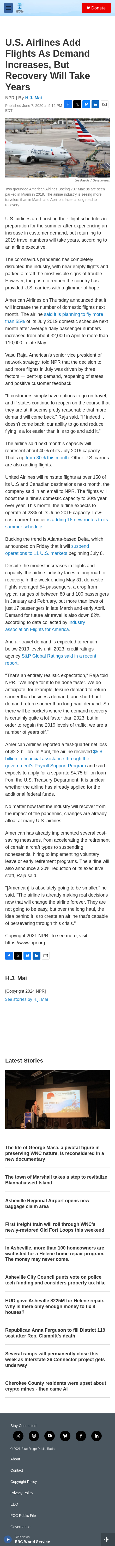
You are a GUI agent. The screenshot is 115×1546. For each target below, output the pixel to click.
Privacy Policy (21, 1493)
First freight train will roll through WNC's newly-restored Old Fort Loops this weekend (54, 1227)
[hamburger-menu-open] (8, 8)
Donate (98, 8)
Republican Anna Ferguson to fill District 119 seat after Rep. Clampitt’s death (55, 1333)
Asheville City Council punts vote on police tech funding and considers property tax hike (55, 1279)
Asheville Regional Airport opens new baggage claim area (47, 1203)
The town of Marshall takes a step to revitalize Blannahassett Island (56, 1179)
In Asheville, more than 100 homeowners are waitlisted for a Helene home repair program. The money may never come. (55, 1253)
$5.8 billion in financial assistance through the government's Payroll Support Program (53, 758)
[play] (8, 1539)
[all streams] (108, 1539)
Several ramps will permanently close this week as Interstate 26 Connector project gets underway (55, 1359)
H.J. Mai (33, 97)
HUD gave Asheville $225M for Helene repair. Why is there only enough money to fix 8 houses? (55, 1306)
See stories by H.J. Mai (26, 999)
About (15, 1459)
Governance (20, 1527)
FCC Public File (23, 1516)
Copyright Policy (23, 1482)
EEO (14, 1504)
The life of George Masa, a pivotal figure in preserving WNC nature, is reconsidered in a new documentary (54, 1153)
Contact (16, 1470)
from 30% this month (47, 457)
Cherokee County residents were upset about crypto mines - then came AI (55, 1386)
